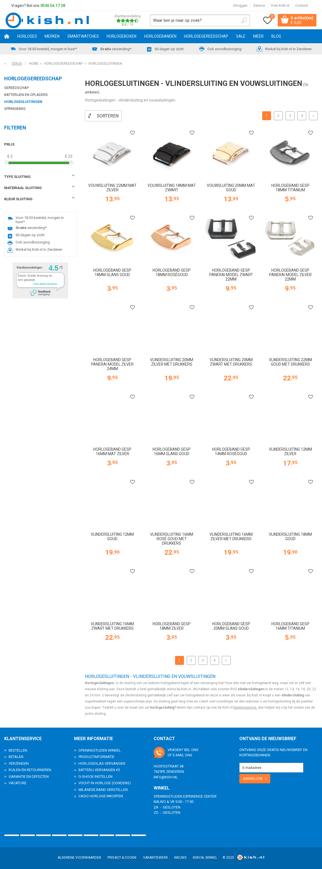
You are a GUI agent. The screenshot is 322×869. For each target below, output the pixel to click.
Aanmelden (252, 778)
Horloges (27, 37)
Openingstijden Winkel (99, 750)
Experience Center (200, 796)
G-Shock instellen (95, 776)
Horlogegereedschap (206, 37)
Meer (258, 37)
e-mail (178, 755)
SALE (240, 37)
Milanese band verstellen (103, 789)
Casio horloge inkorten (100, 796)
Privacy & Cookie (122, 857)
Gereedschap (16, 88)
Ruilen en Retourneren (30, 769)
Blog (276, 37)
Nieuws (180, 857)
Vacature (17, 783)
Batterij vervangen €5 (99, 769)
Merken (52, 37)
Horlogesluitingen (23, 102)
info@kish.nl (166, 777)
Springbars (15, 109)
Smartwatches (83, 37)
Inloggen (240, 5)
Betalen (16, 756)
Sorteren (108, 116)
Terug (16, 64)
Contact (301, 5)
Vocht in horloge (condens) (104, 783)
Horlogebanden (160, 37)
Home (6, 37)
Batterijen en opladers (26, 95)
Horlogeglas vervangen (101, 763)
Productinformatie (96, 756)
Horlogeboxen (121, 37)
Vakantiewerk (155, 857)
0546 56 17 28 (52, 5)
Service (259, 5)
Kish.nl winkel (205, 857)
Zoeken (241, 20)
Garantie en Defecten (29, 776)
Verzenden (19, 763)
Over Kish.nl (280, 5)
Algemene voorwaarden (79, 857)
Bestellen (18, 750)
